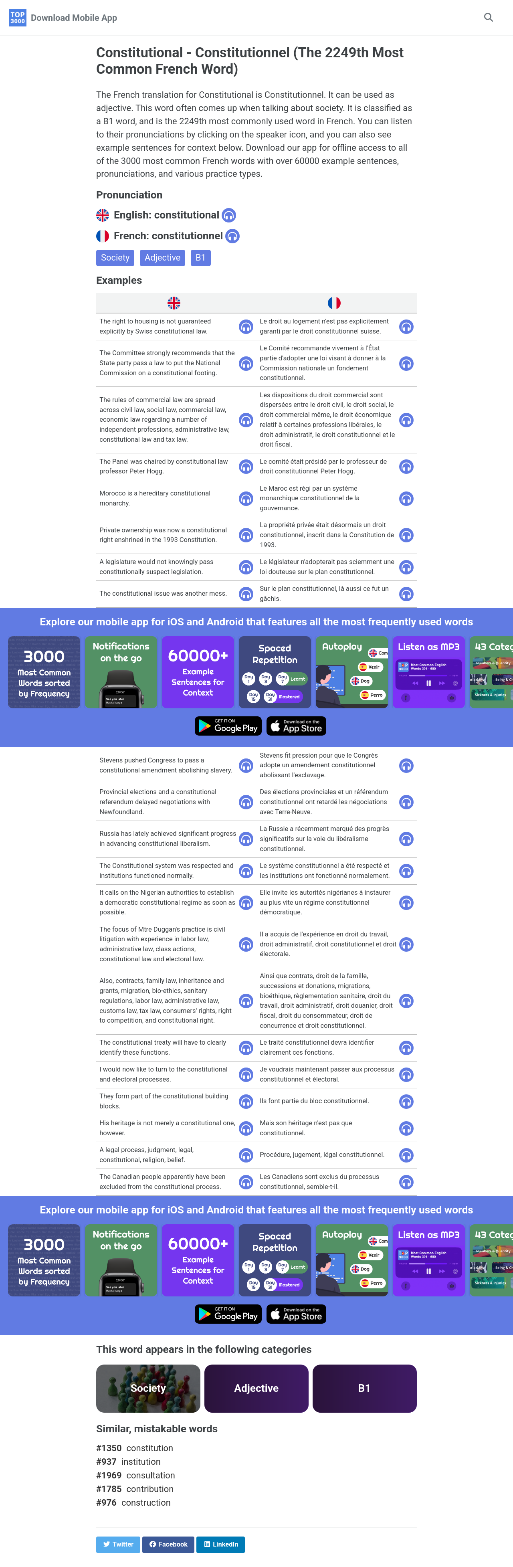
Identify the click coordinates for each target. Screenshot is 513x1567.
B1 (201, 258)
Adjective (163, 258)
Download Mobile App (74, 18)
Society (115, 258)
